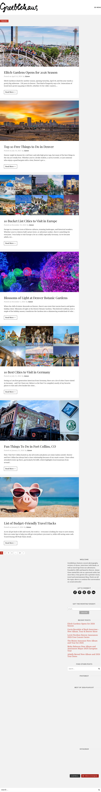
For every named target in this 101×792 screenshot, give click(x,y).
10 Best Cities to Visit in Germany (27, 372)
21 (20, 553)
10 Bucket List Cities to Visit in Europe (30, 221)
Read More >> (10, 92)
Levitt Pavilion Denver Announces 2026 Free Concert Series (82, 636)
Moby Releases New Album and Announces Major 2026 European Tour (82, 648)
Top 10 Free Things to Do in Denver (29, 146)
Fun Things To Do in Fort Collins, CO (30, 446)
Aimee (27, 76)
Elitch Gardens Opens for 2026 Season (30, 72)
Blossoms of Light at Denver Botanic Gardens (35, 298)
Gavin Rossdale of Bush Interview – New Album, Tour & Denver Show (83, 630)
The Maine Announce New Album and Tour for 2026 (82, 642)
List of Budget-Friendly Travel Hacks (30, 523)
